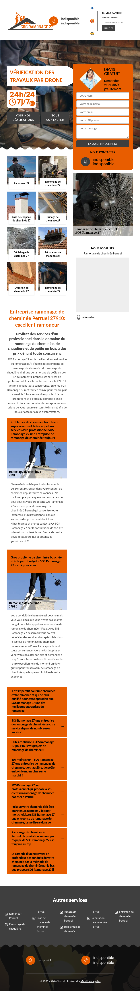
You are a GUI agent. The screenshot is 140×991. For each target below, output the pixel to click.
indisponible (70, 19)
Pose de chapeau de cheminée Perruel (43, 924)
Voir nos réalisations (23, 118)
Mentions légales (91, 981)
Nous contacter (55, 118)
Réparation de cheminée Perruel (99, 922)
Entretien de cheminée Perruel (126, 916)
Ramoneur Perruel (15, 916)
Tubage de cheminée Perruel (70, 916)
